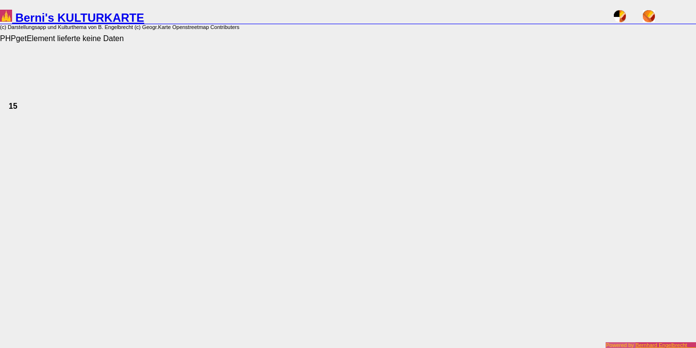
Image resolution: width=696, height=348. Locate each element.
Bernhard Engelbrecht (666, 345)
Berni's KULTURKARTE (72, 17)
